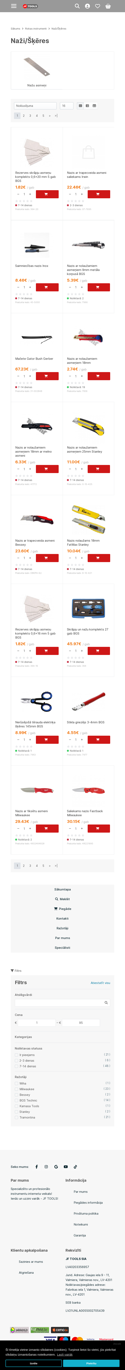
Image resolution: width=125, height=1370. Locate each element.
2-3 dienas (26, 1060)
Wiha (22, 1083)
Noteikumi (81, 1224)
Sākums (15, 28)
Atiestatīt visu (100, 983)
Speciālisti (62, 948)
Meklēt (62, 899)
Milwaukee (26, 1089)
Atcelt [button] (117, 1343)
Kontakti (62, 918)
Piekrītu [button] (91, 1363)
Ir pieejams (27, 1055)
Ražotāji (62, 928)
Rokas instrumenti (36, 28)
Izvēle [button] (33, 1363)
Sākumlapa (62, 889)
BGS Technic (28, 1100)
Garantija (80, 1235)
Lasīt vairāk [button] (65, 1354)
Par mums (62, 938)
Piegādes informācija (88, 1202)
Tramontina (27, 1117)
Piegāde (62, 909)
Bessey (24, 1095)
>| (56, 115)
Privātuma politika (86, 1213)
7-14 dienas (27, 1066)
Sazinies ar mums (31, 1262)
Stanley (24, 1112)
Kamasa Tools (29, 1106)
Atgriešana (26, 1272)
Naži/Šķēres (59, 28)
